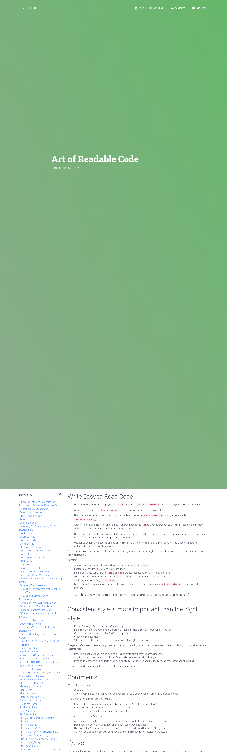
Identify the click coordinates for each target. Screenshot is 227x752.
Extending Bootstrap (30, 623)
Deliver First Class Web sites (34, 575)
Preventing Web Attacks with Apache (38, 738)
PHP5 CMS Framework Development (39, 731)
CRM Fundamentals (30, 561)
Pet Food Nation (28, 714)
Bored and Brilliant (29, 540)
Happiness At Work (30, 651)
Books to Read (27, 536)
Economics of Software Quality (36, 610)
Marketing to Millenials (31, 686)
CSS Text (24, 564)
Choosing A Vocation (31, 547)
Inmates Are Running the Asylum (36, 658)
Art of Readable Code (31, 515)
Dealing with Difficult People (34, 568)
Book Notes (25, 494)
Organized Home (28, 704)
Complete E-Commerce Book (35, 550)
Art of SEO (25, 519)
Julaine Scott (27, 8)
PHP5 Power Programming (34, 735)
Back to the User (28, 522)
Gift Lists (200, 8)
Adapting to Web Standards (34, 509)
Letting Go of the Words (32, 669)
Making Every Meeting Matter (34, 679)
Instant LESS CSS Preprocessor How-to (40, 662)
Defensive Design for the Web (35, 571)
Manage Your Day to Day (32, 683)
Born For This (27, 543)
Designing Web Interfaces (33, 585)
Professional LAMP (30, 745)
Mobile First (26, 690)
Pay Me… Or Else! (28, 707)
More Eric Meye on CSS (32, 697)
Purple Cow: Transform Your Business (40, 749)
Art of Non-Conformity (31, 512)
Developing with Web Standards (36, 606)
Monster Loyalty (28, 693)
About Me (157, 8)
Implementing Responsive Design (37, 655)
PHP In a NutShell (29, 721)
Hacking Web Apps (29, 648)
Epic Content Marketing (32, 620)
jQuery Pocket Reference (32, 665)
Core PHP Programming (32, 557)
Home (139, 8)
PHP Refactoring (28, 724)
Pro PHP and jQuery (30, 742)
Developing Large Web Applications (38, 603)
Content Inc (25, 554)
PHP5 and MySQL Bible (32, 728)
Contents (179, 8)
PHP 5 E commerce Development (37, 718)
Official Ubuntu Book (30, 700)
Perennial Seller (27, 711)
